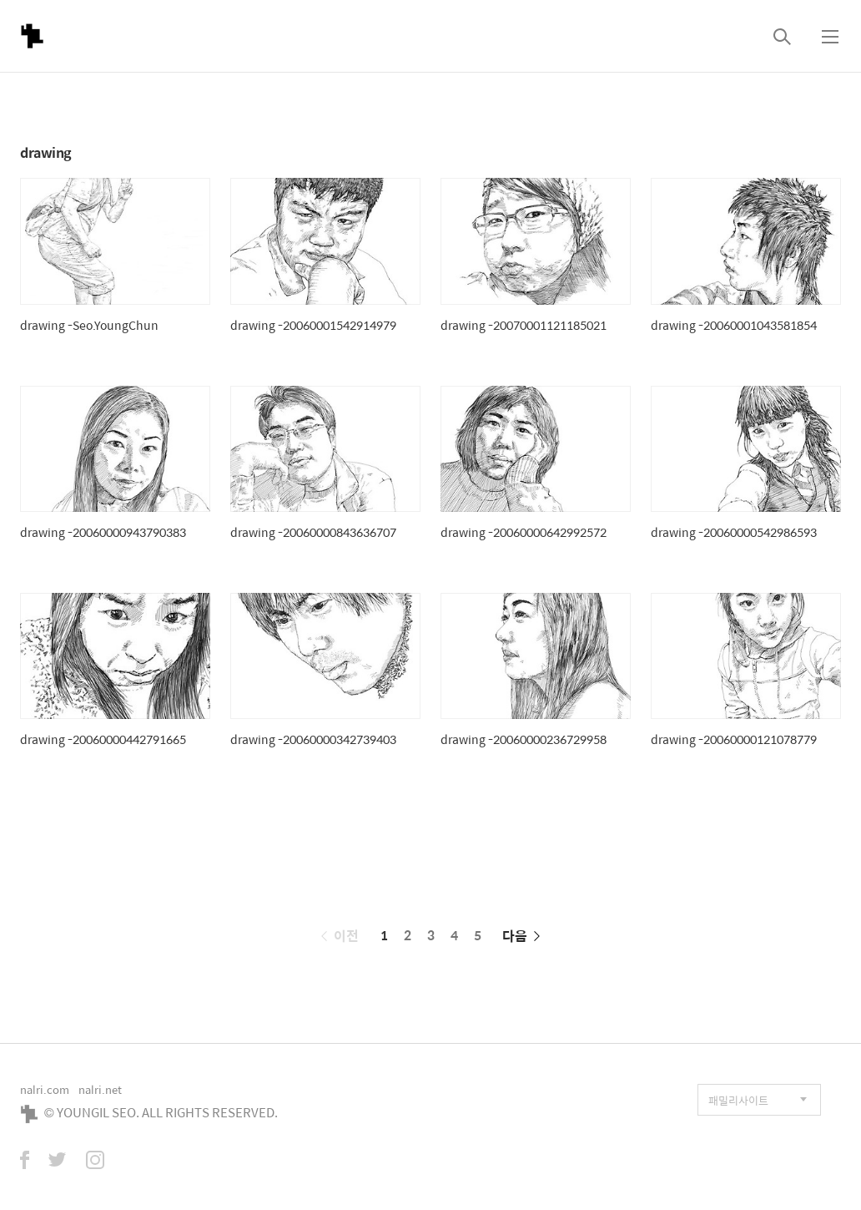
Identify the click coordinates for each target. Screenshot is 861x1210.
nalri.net (100, 1089)
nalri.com (44, 1089)
